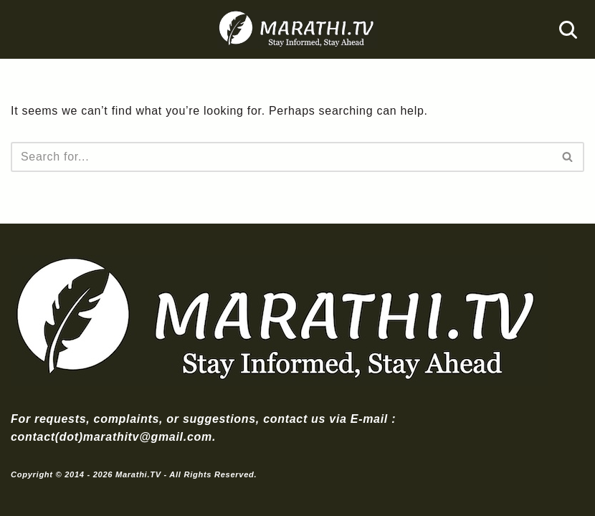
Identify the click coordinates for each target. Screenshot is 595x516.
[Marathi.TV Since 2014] (297, 29)
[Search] (568, 30)
